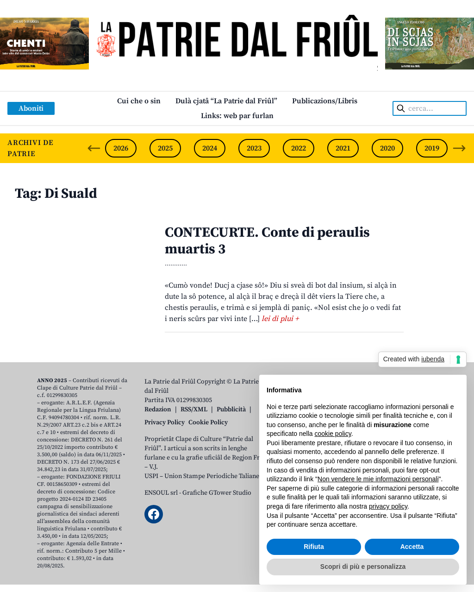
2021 (343, 148)
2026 (120, 148)
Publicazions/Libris (324, 101)
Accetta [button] (412, 546)
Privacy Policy (164, 422)
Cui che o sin (139, 101)
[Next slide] (459, 148)
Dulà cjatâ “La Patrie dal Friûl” (226, 101)
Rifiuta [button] (314, 546)
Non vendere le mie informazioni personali (378, 479)
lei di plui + (280, 318)
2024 (209, 148)
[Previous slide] (94, 148)
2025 (165, 148)
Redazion (157, 409)
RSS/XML (194, 409)
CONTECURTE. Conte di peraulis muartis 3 (267, 241)
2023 (254, 148)
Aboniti (31, 108)
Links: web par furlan (237, 115)
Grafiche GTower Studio (216, 493)
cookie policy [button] (333, 433)
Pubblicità (231, 409)
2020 (387, 148)
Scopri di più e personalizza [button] (362, 566)
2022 (298, 148)
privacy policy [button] (388, 506)
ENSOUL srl (161, 493)
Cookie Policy (208, 422)
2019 (431, 148)
